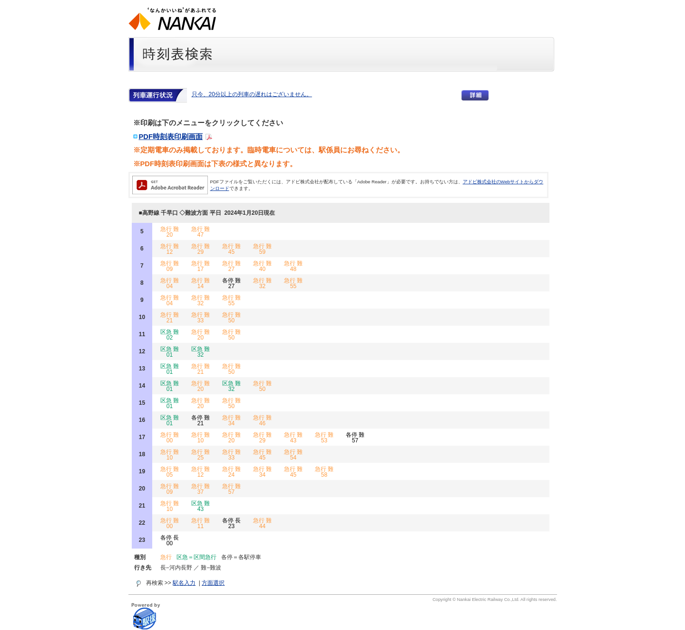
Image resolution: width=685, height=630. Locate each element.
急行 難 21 (169, 317)
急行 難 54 (293, 455)
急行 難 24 (231, 472)
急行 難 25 (200, 455)
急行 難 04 (169, 283)
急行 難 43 (293, 437)
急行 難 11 (200, 523)
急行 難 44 (262, 523)
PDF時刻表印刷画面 (171, 136)
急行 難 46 (262, 420)
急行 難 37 (200, 489)
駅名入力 (184, 583)
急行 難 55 (293, 283)
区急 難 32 (200, 352)
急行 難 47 (200, 232)
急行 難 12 (169, 249)
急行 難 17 (200, 266)
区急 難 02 (169, 335)
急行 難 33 (200, 317)
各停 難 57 (355, 437)
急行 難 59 (262, 249)
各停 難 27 (231, 283)
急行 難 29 (200, 249)
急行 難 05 (169, 472)
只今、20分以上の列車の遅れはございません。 (252, 94)
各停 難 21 (200, 420)
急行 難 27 (231, 266)
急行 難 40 (262, 266)
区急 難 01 (169, 352)
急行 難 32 (262, 283)
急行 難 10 (200, 437)
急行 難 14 (200, 283)
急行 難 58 (324, 472)
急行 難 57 (231, 489)
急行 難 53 (324, 437)
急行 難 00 (169, 437)
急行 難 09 (169, 266)
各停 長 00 (169, 540)
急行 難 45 (231, 249)
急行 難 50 (231, 317)
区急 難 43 (200, 506)
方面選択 (213, 583)
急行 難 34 (231, 420)
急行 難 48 (293, 266)
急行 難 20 (169, 232)
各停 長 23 (231, 523)
